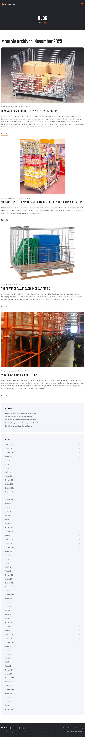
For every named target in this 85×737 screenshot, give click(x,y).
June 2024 (8, 512)
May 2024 (7, 516)
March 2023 (8, 571)
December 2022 (9, 583)
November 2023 (9, 539)
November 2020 (9, 682)
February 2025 (9, 480)
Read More (4, 134)
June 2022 (8, 607)
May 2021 (7, 658)
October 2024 (9, 496)
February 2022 (9, 622)
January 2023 (9, 579)
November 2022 (9, 587)
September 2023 (9, 547)
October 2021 (8, 638)
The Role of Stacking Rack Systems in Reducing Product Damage (20, 413)
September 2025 (9, 452)
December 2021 (9, 630)
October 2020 (9, 686)
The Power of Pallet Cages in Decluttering (25, 288)
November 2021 (9, 634)
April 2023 (8, 567)
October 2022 (8, 591)
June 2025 (8, 464)
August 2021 (8, 646)
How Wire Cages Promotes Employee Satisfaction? (30, 111)
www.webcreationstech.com (75, 732)
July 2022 (7, 603)
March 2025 (8, 476)
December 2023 (9, 535)
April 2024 (8, 520)
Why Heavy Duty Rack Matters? (19, 375)
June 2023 (8, 559)
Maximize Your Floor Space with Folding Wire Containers (18, 416)
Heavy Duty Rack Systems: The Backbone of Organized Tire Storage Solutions (23, 423)
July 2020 (8, 698)
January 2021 (9, 674)
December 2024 (9, 488)
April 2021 (8, 662)
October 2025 (9, 448)
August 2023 (8, 551)
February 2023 (9, 575)
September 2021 (9, 642)
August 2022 (8, 599)
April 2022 (8, 614)
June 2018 (8, 702)
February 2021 (9, 670)
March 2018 (8, 705)
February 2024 (9, 527)
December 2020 (9, 678)
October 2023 (8, 543)
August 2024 (8, 504)
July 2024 (8, 508)
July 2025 (8, 460)
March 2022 (8, 618)
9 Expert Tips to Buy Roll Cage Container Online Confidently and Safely (41, 202)
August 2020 (8, 694)
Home (39, 23)
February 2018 (9, 709)
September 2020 (9, 690)
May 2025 (7, 468)
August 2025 (8, 456)
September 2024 (9, 500)
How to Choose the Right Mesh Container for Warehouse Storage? (20, 420)
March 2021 (8, 666)
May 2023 (7, 563)
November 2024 (9, 492)
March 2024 (8, 523)
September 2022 (9, 595)
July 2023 (7, 555)
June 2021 (8, 654)
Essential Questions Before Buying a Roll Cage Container (18, 426)
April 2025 (8, 472)
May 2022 (7, 611)
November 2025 (9, 444)
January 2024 (9, 531)
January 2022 (9, 626)
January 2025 (9, 484)
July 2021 (7, 650)
